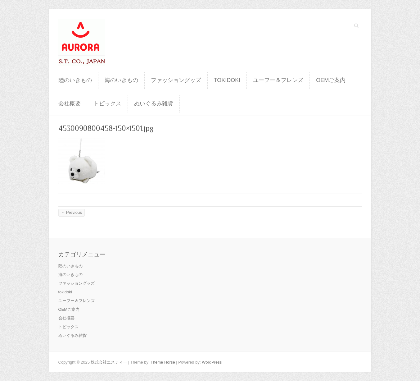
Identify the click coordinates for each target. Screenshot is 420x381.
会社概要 (69, 103)
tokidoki (227, 80)
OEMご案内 (330, 80)
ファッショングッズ (176, 80)
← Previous (71, 212)
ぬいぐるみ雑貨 (153, 103)
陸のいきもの (75, 80)
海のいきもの (121, 80)
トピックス (107, 103)
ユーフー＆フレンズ (278, 80)
